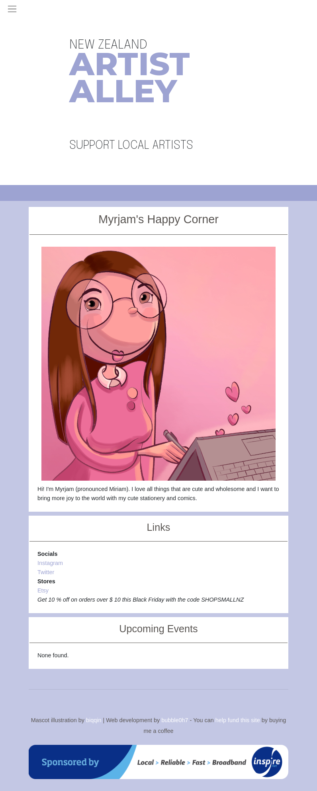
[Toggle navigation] (12, 9)
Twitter (45, 572)
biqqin (93, 720)
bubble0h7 (174, 720)
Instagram (50, 563)
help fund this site (237, 720)
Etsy (43, 590)
